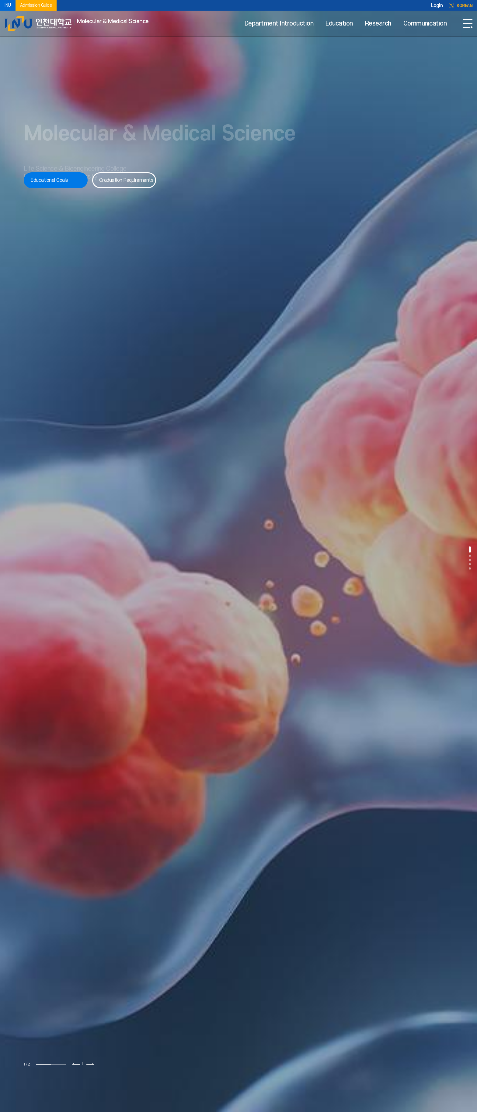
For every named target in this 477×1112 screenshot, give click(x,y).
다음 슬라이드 (90, 1063)
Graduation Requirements (126, 180)
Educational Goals (49, 180)
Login (437, 5)
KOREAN (464, 5)
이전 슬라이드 (76, 1063)
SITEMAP (468, 23)
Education (339, 23)
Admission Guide (36, 5)
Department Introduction (279, 23)
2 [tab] (58, 1064)
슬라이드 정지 (83, 1063)
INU (8, 5)
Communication (425, 23)
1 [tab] (43, 1064)
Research (378, 23)
